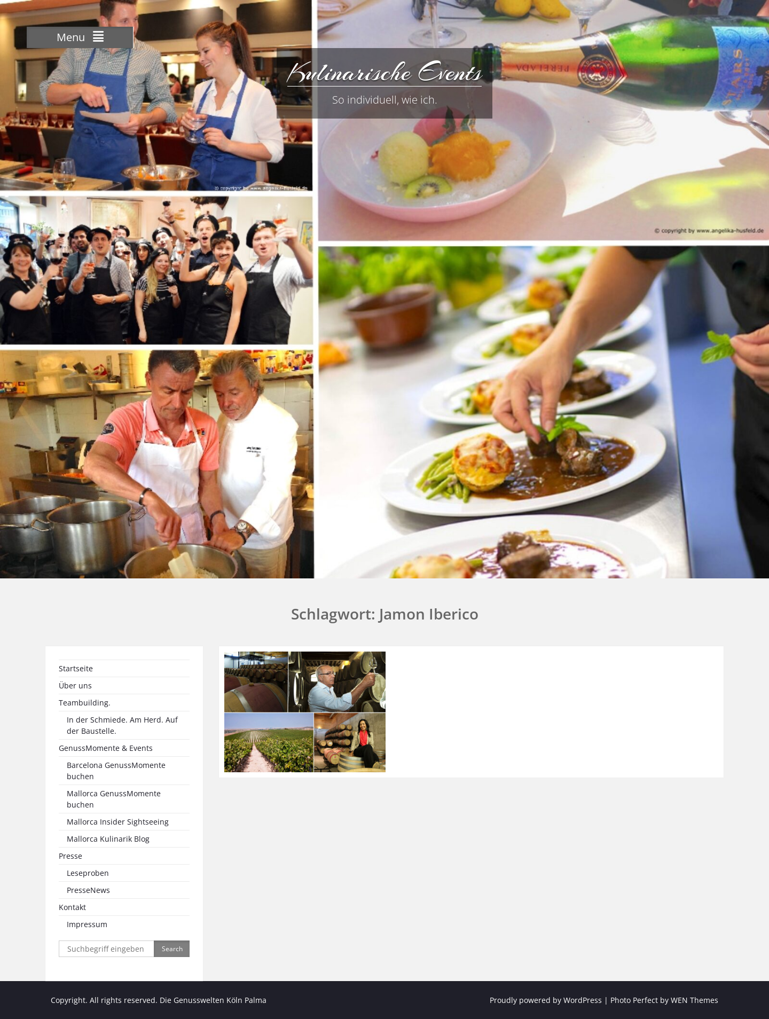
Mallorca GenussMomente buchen (114, 799)
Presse (70, 856)
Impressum (87, 924)
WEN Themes (694, 1000)
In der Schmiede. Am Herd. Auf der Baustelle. (122, 725)
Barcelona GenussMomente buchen (116, 770)
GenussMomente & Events (106, 748)
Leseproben (88, 873)
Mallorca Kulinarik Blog (108, 839)
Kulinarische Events (384, 72)
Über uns (75, 685)
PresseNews (88, 890)
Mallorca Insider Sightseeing (118, 822)
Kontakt (72, 907)
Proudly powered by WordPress (546, 1000)
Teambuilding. (85, 702)
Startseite (76, 668)
